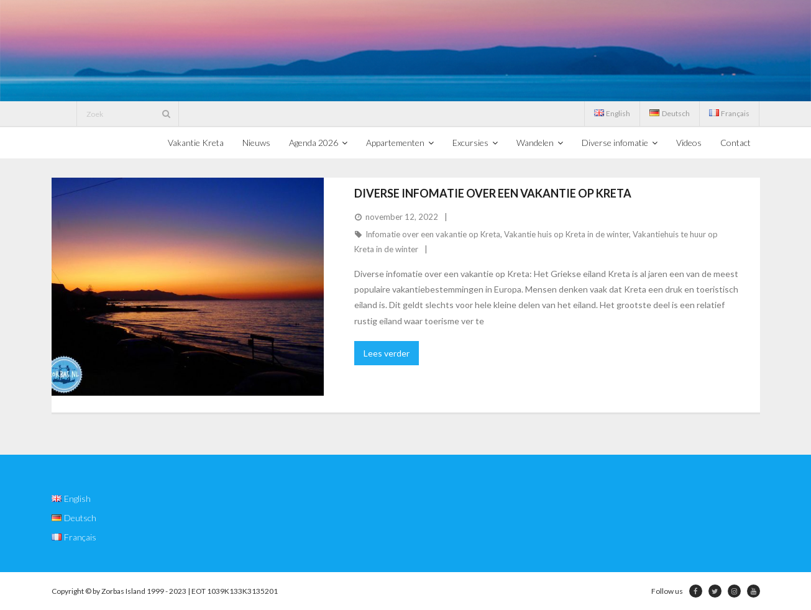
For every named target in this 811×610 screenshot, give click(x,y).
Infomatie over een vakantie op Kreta (432, 234)
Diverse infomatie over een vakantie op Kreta (492, 193)
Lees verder (387, 353)
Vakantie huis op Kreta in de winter (566, 234)
